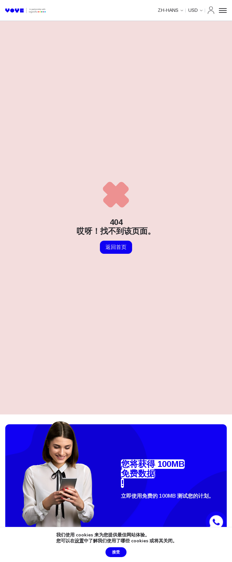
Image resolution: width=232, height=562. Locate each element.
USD (193, 10)
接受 (116, 552)
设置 (79, 541)
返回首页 (116, 247)
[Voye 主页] (25, 10)
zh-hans (168, 10)
